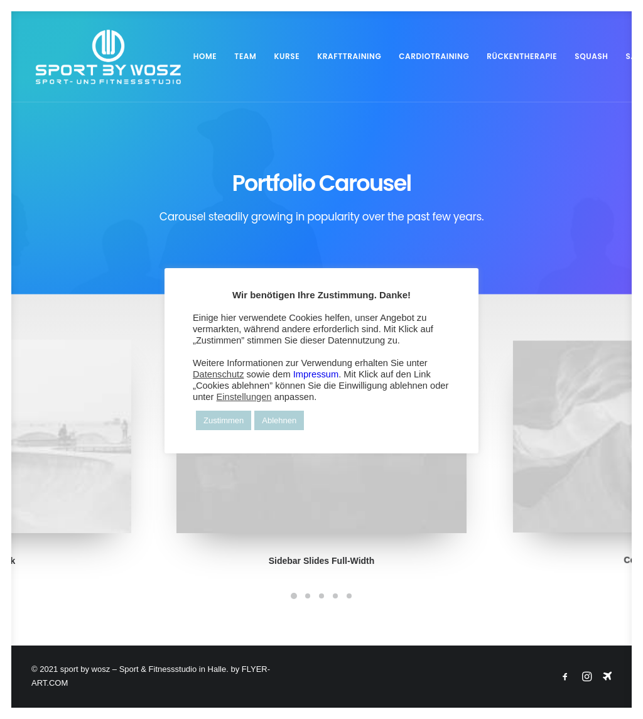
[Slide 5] (349, 596)
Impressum (315, 374)
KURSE (279, 56)
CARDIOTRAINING (426, 56)
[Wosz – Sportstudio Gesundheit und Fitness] (104, 56)
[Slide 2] (308, 596)
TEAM (238, 56)
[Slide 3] (321, 596)
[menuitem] (198, 56)
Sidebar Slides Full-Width (322, 543)
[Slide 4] (335, 596)
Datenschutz (218, 374)
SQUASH (583, 56)
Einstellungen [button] (243, 397)
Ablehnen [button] (279, 420)
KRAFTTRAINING (342, 56)
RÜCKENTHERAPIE (514, 56)
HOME (198, 56)
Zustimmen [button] (223, 420)
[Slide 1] (294, 596)
